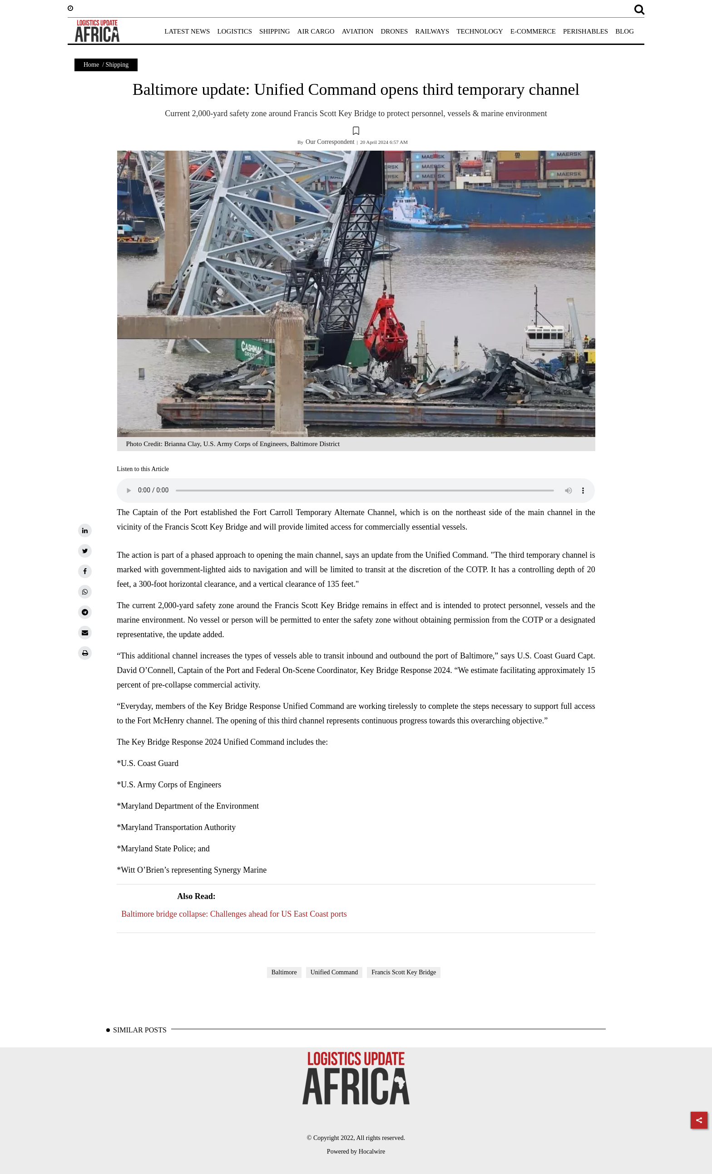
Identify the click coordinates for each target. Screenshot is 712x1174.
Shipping (117, 64)
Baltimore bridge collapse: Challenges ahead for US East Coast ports (233, 904)
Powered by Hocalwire (356, 1151)
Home (91, 64)
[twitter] (85, 551)
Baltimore (284, 972)
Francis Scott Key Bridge (403, 972)
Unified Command (334, 972)
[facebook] (85, 571)
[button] (356, 132)
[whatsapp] (85, 592)
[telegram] (85, 612)
